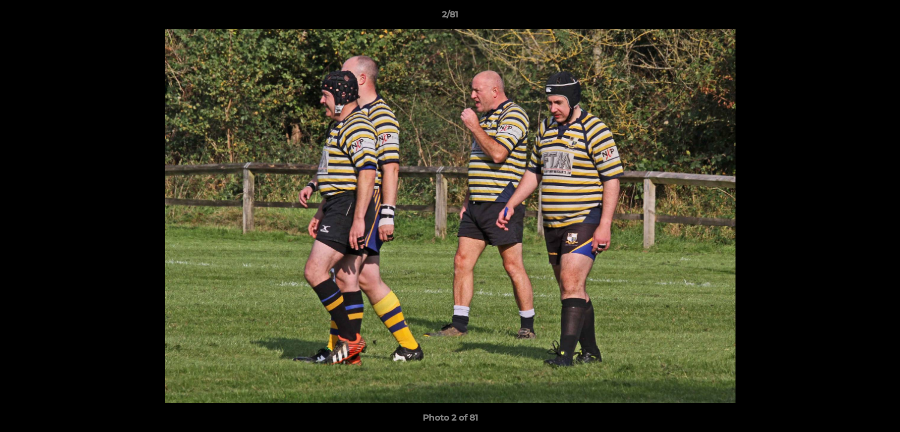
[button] (878, 17)
